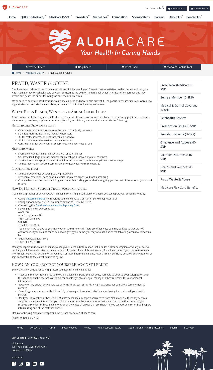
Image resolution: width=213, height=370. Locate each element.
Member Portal (176, 8)
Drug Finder (83, 66)
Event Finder (130, 66)
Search (174, 327)
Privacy (87, 327)
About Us (176, 17)
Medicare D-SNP (60, 17)
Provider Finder (35, 66)
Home (12, 17)
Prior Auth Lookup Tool (178, 66)
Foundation (119, 17)
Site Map (189, 327)
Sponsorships (141, 17)
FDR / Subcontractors (109, 327)
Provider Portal (199, 8)
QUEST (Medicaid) (33, 17)
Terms (51, 327)
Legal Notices (69, 327)
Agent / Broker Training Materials (146, 327)
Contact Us (194, 17)
